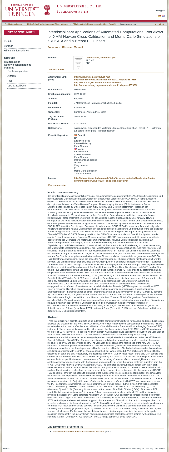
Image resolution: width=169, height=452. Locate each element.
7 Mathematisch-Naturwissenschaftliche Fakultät (94, 24)
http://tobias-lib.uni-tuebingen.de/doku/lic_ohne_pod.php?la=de (108, 178)
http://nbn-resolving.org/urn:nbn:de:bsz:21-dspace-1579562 (106, 85)
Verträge (8, 46)
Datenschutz (159, 448)
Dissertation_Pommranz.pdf (101, 57)
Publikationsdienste (13, 24)
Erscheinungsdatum (17, 71)
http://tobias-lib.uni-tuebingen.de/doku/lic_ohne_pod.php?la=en (115, 179)
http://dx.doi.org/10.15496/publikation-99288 (97, 82)
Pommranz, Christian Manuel (65, 47)
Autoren (11, 76)
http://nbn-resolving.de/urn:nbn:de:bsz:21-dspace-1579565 (105, 79)
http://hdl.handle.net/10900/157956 (92, 77)
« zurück (159, 24)
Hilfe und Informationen (16, 50)
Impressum (147, 448)
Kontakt (8, 41)
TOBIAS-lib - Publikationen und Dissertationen (47, 24)
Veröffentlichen (21, 32)
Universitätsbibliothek (130, 448)
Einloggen (160, 10)
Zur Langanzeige (57, 185)
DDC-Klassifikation (17, 85)
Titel (9, 81)
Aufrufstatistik (56, 69)
